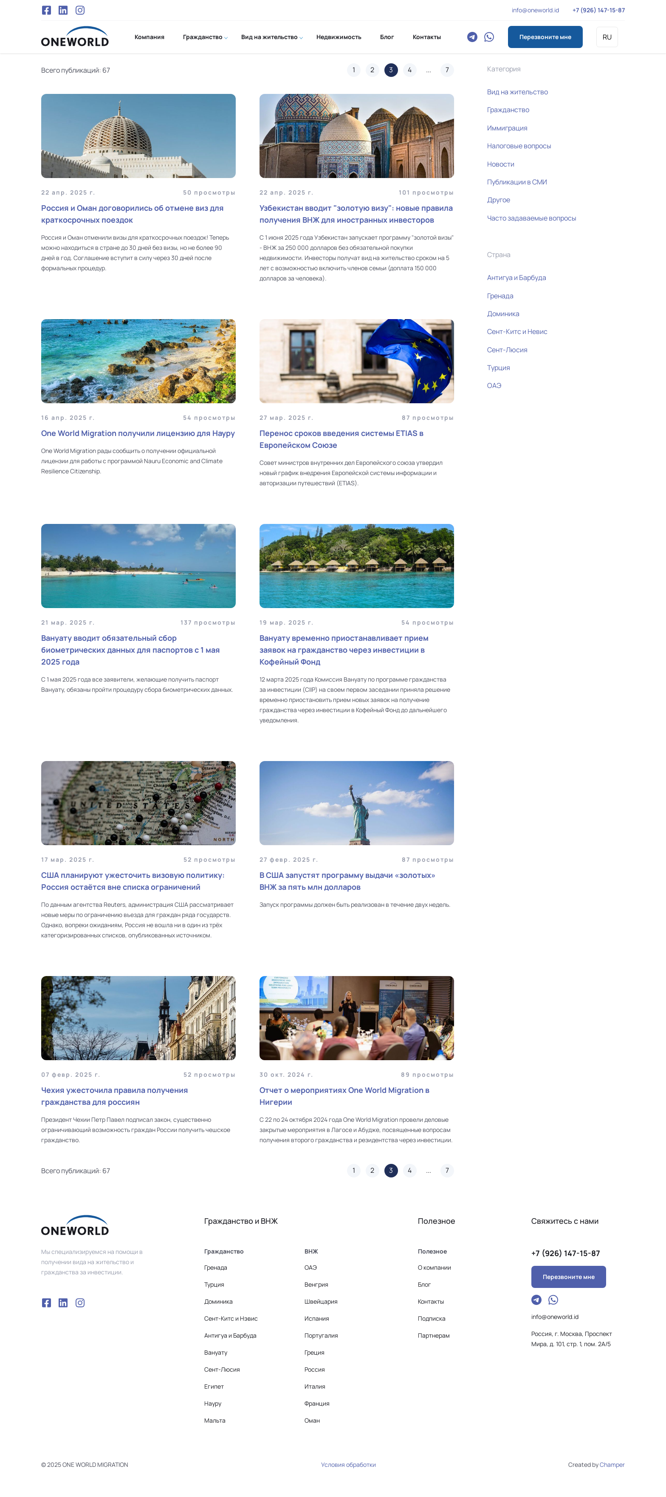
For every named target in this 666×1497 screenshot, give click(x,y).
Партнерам (434, 1335)
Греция (315, 1352)
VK (63, 10)
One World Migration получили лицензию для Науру (138, 433)
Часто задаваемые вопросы (531, 218)
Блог (387, 37)
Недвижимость (338, 37)
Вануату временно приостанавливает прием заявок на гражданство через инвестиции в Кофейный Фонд (344, 650)
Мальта (215, 1420)
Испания (317, 1318)
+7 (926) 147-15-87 (599, 10)
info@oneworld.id (535, 10)
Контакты (427, 37)
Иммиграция (507, 128)
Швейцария (321, 1301)
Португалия (321, 1335)
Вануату (215, 1352)
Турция (498, 367)
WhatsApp (489, 37)
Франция (317, 1403)
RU (607, 37)
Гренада (500, 296)
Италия (315, 1386)
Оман (312, 1420)
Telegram (472, 37)
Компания (149, 37)
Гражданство (203, 37)
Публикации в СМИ (517, 182)
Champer (612, 1464)
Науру (212, 1403)
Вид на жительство (269, 37)
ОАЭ (494, 385)
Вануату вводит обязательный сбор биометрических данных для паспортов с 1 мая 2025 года (130, 650)
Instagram (80, 10)
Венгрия (316, 1284)
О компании (434, 1267)
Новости (500, 164)
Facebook (46, 10)
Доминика (503, 313)
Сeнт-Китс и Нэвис (231, 1318)
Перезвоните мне (545, 37)
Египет (214, 1386)
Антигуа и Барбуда (516, 277)
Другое (498, 200)
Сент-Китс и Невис (517, 331)
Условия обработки (348, 1464)
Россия (315, 1369)
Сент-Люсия (507, 350)
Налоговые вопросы (519, 146)
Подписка (432, 1318)
